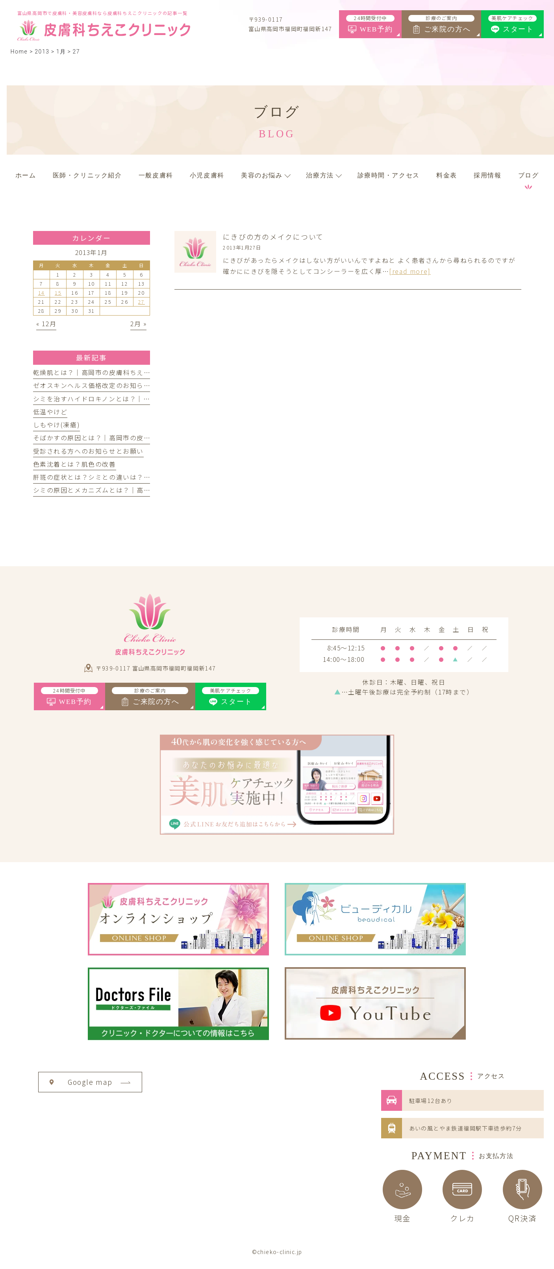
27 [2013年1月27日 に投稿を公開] (141, 301)
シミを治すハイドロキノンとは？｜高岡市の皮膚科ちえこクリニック (140, 398)
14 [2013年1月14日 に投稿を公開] (41, 292)
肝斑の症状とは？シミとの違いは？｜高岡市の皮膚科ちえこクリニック (144, 477)
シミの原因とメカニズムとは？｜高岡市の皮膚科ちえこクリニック (137, 490)
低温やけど (50, 411)
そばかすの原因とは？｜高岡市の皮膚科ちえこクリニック (123, 437)
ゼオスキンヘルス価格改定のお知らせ (92, 385)
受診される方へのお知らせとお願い (88, 451)
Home (19, 51)
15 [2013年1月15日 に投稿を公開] (58, 292)
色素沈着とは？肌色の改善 (74, 464)
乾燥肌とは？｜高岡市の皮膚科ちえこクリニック (109, 372)
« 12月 (46, 323)
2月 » (138, 323)
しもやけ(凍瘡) (56, 424)
